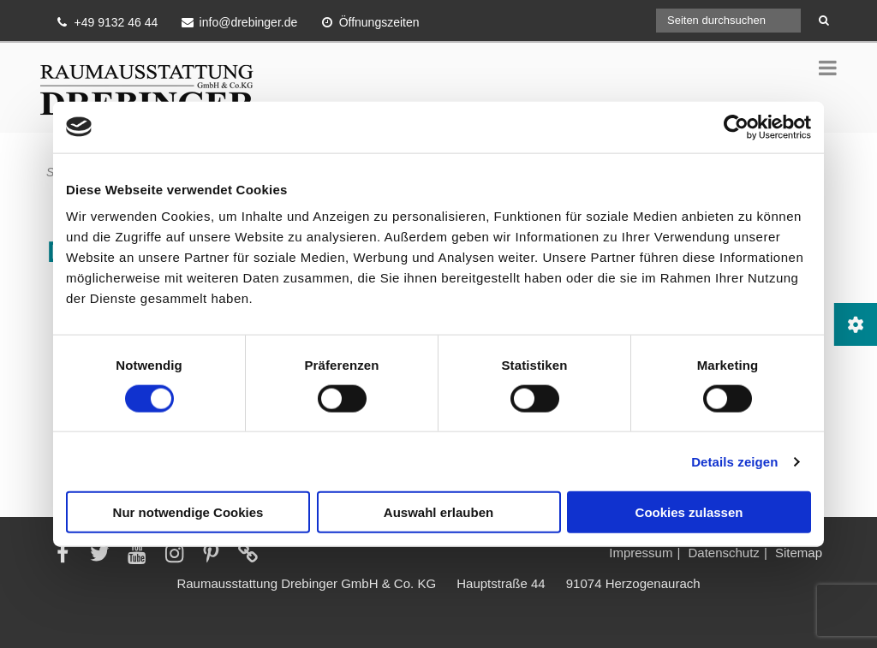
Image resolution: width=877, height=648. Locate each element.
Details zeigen (734, 461)
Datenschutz (723, 552)
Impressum (640, 552)
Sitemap (798, 552)
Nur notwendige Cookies (188, 512)
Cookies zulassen (689, 512)
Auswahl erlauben (438, 512)
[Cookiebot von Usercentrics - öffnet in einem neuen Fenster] (736, 127)
